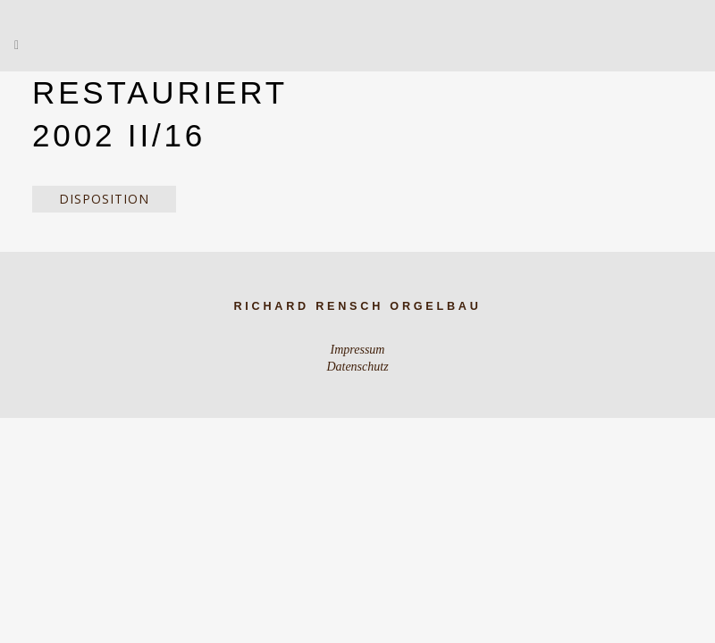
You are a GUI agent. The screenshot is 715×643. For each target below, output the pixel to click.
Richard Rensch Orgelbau (357, 306)
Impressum (358, 349)
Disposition (104, 198)
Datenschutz (357, 366)
